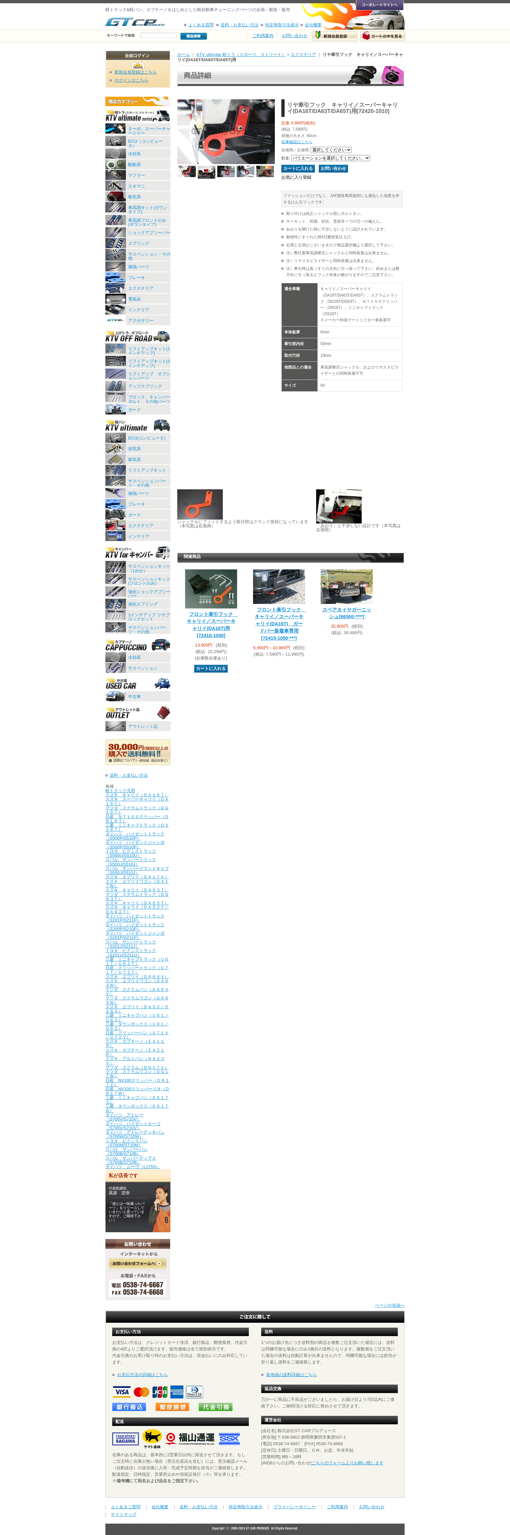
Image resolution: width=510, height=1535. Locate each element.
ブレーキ (136, 277)
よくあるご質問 (126, 1506)
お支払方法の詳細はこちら (142, 1374)
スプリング (138, 243)
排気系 (134, 448)
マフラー (136, 175)
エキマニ (136, 186)
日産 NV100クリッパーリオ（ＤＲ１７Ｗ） (137, 1090)
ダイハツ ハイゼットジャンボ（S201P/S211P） (135, 935)
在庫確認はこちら (297, 142)
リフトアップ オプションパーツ (149, 376)
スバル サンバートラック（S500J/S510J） (130, 861)
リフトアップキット (147, 470)
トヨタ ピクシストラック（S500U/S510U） (130, 853)
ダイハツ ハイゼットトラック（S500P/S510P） (135, 836)
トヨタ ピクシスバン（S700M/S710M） (126, 1143)
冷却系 (134, 153)
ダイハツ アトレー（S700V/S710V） (124, 1117)
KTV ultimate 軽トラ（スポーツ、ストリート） (241, 54)
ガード (134, 409)
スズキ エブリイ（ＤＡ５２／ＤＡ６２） (137, 1008)
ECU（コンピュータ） (145, 143)
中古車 (134, 696)
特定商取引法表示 (282, 24)
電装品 (134, 299)
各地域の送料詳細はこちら (291, 1374)
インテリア (138, 309)
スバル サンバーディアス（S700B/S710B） (130, 1160)
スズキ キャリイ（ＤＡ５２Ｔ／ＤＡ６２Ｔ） (137, 909)
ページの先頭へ (390, 1305)
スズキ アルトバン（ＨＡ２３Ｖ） (135, 1060)
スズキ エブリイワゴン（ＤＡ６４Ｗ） (137, 982)
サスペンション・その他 (149, 256)
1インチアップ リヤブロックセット (149, 616)
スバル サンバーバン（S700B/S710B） (126, 1151)
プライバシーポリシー (295, 1506)
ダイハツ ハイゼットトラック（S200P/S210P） (135, 926)
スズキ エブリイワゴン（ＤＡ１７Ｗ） (137, 883)
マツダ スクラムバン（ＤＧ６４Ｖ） (137, 991)
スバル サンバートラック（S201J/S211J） (130, 944)
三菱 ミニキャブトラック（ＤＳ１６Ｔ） (137, 827)
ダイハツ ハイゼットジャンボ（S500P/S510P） (135, 844)
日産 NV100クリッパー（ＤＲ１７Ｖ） (137, 1082)
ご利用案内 (263, 35)
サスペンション (143, 668)
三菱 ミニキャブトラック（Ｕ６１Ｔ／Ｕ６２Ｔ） (137, 961)
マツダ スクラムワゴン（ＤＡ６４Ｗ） (137, 1000)
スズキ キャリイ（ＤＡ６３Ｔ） (137, 889)
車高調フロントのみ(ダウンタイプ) (147, 222)
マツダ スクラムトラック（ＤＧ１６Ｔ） (137, 810)
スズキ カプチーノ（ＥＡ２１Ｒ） (135, 1052)
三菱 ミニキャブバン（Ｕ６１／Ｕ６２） (137, 1017)
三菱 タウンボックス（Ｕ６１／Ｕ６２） (137, 1026)
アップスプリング (145, 386)
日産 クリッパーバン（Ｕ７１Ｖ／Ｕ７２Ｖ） (137, 1035)
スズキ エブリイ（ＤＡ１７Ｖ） (137, 876)
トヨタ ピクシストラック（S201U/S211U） (130, 952)
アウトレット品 (143, 726)
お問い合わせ (294, 35)
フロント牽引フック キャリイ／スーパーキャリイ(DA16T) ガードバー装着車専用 (280, 624)
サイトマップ (123, 1514)
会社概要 (313, 24)
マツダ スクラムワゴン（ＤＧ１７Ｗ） (137, 1073)
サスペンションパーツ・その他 (147, 483)
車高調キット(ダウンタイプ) (148, 209)
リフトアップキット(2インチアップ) (149, 363)
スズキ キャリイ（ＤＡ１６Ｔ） (137, 794)
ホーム (183, 54)
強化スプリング (143, 604)
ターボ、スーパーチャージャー (149, 130)
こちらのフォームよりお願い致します (347, 1462)
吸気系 (134, 196)
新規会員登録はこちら (135, 72)
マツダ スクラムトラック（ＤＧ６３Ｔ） (137, 896)
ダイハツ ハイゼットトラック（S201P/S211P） (135, 918)
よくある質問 (201, 24)
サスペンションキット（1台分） (149, 568)
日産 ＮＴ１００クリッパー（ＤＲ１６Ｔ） (137, 818)
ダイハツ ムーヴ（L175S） (132, 1166)
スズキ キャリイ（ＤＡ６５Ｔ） (137, 902)
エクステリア (141, 288)
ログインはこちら (131, 80)
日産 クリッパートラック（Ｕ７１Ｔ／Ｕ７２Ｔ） (137, 969)
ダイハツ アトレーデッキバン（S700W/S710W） (135, 1134)
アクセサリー (141, 320)
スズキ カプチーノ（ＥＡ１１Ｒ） (135, 1043)
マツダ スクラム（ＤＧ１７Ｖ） (137, 1067)
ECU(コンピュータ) (147, 438)
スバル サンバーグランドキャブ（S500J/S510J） (137, 870)
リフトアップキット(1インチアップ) (149, 351)
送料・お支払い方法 (240, 24)
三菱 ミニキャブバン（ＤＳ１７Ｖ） (137, 1099)
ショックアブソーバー (149, 232)
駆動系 (134, 164)
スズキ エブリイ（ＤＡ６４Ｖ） (137, 976)
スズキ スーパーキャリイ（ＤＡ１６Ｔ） (137, 801)
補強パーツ (138, 266)
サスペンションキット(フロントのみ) (149, 581)
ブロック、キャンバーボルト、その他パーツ (149, 399)
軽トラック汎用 (120, 790)
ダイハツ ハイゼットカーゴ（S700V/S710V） (132, 1125)
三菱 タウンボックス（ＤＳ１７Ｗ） (137, 1108)
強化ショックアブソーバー (149, 593)
